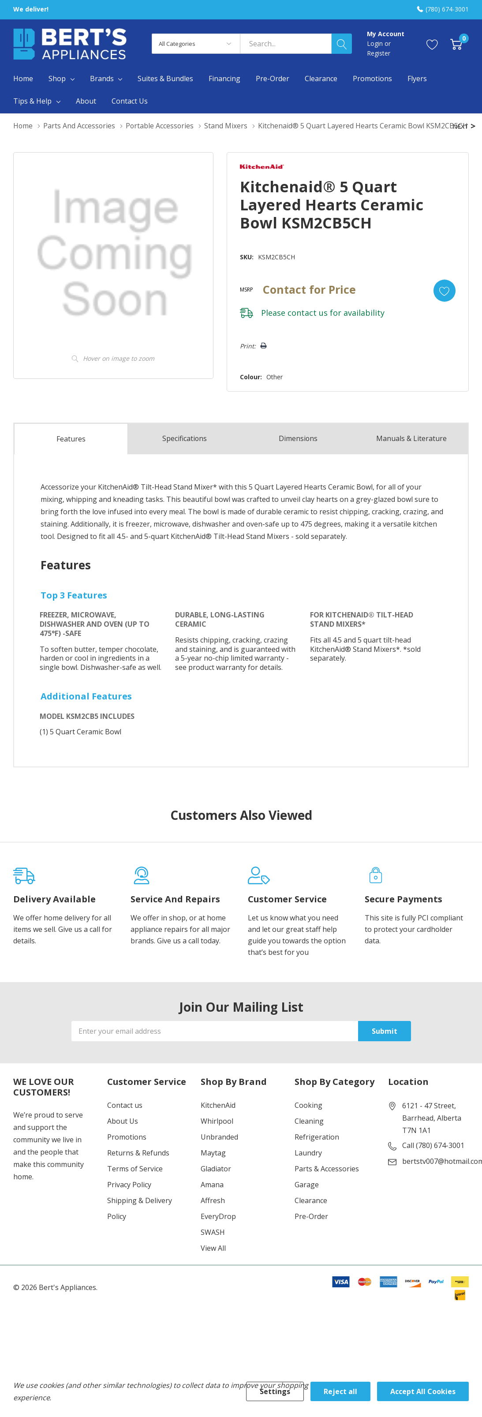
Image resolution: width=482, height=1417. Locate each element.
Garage (307, 1200)
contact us (307, 327)
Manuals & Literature (411, 454)
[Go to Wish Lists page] (432, 43)
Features (71, 454)
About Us (122, 1136)
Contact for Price (308, 304)
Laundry (308, 1168)
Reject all (340, 1391)
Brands (102, 78)
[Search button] (342, 44)
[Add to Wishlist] (444, 306)
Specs (184, 454)
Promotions (126, 1152)
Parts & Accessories (327, 1184)
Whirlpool (217, 1136)
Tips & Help (32, 101)
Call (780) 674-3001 (433, 1161)
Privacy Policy (129, 1200)
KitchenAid (218, 1120)
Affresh (213, 1216)
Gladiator (216, 1184)
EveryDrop (218, 1232)
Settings (275, 1391)
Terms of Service (135, 1184)
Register (378, 53)
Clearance (311, 1216)
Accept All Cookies (423, 1391)
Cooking (308, 1120)
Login (376, 43)
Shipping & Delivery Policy (139, 1224)
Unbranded (219, 1152)
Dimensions (298, 454)
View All (213, 1263)
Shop (57, 78)
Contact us (124, 1120)
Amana (212, 1200)
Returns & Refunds (138, 1168)
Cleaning (309, 1136)
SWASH (213, 1247)
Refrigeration (317, 1152)
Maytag (213, 1168)
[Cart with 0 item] (456, 43)
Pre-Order (311, 1232)
